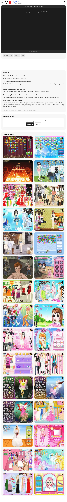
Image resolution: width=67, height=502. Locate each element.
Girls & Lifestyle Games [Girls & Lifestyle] (15, 110)
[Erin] (18, 219)
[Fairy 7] (49, 387)
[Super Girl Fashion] (18, 291)
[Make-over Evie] (49, 339)
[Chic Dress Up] (49, 363)
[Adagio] (18, 171)
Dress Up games (25, 103)
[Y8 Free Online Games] (8, 2)
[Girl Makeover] (18, 363)
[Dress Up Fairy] (49, 460)
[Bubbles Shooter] (49, 243)
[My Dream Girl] (49, 171)
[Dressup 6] (49, 412)
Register (30, 124)
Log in (38, 124)
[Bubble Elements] (49, 147)
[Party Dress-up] (18, 484)
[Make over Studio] (49, 484)
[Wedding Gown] (18, 436)
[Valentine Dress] (18, 339)
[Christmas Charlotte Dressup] (18, 195)
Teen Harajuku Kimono (44, 105)
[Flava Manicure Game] (18, 460)
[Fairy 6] (18, 412)
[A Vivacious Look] (49, 315)
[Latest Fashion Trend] (18, 315)
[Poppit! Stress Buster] (18, 147)
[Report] (17, 55)
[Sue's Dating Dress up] (49, 436)
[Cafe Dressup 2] (49, 195)
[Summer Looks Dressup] (49, 219)
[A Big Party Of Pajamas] (49, 291)
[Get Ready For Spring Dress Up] (18, 243)
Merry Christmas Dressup (12, 105)
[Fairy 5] (18, 387)
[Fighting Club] (18, 267)
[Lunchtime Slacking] (49, 267)
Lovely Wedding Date (27, 105)
